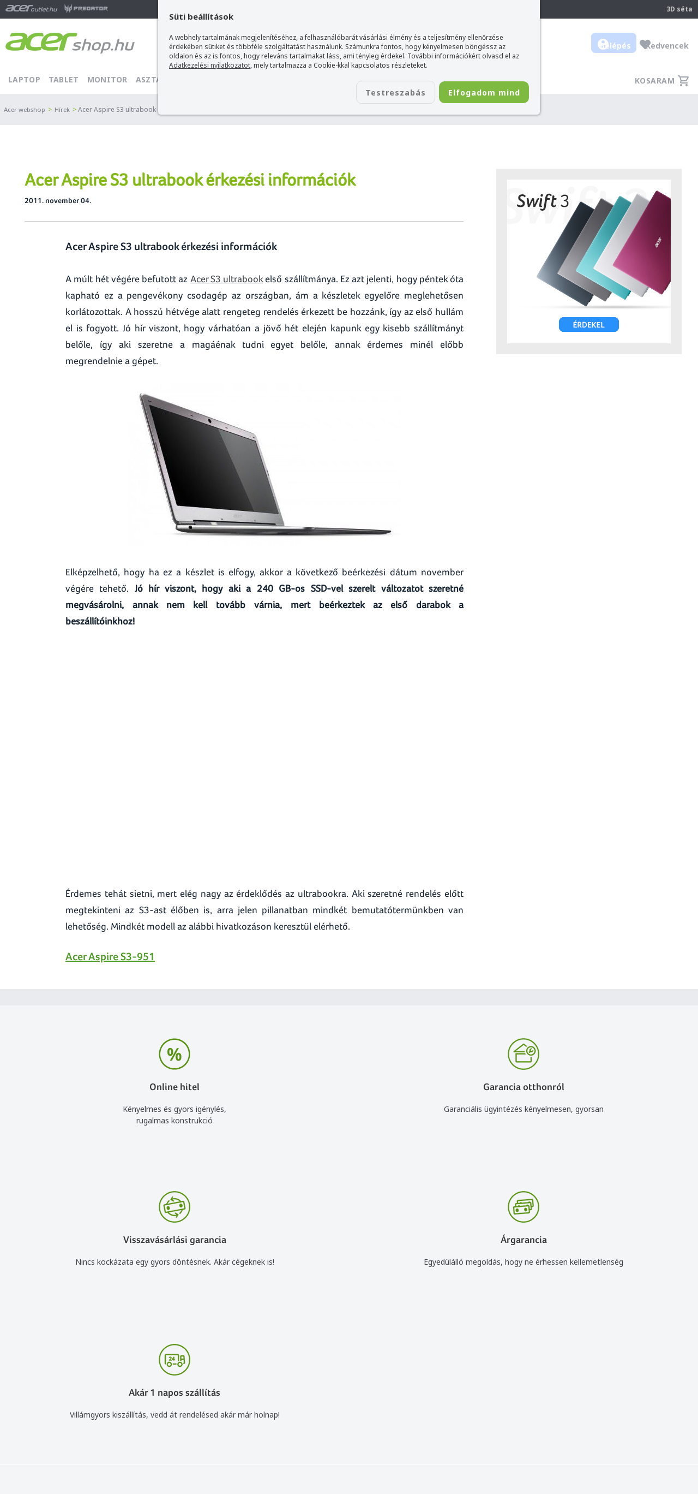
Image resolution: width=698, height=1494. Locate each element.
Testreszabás (370, 93)
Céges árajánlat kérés (324, 1426)
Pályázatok (442, 1442)
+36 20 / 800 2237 (318, 1394)
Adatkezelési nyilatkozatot (209, 65)
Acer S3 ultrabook (226, 278)
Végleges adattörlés (458, 1458)
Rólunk (573, 1394)
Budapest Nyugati (593, 1378)
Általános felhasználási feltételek (481, 1394)
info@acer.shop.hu (318, 1378)
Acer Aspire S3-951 (110, 956)
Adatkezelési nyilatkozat (466, 1410)
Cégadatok (580, 1410)
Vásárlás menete (453, 1378)
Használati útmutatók (462, 1426)
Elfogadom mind (475, 93)
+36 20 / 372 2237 (318, 1410)
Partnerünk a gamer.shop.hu (610, 1457)
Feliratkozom (168, 1414)
